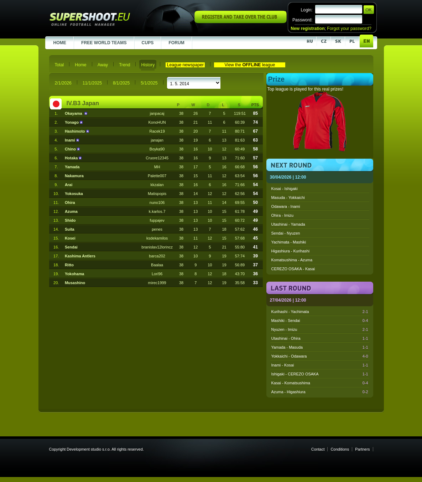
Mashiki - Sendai (319, 320)
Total (59, 64)
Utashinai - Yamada (288, 224)
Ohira (70, 202)
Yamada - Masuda (319, 347)
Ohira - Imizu (282, 215)
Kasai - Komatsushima (319, 383)
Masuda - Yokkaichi (288, 197)
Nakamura (74, 176)
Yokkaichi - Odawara (319, 356)
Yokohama (74, 274)
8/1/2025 (121, 83)
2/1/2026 (63, 83)
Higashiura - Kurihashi (290, 251)
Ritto (69, 265)
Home (80, 64)
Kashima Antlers (80, 256)
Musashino (75, 283)
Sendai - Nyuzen (285, 233)
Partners (362, 449)
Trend (124, 64)
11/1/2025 (92, 83)
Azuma (71, 211)
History (148, 64)
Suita (69, 229)
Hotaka (72, 158)
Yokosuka (74, 193)
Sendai (71, 247)
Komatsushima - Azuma (292, 260)
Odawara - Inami (285, 206)
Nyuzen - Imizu (319, 329)
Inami (70, 140)
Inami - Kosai (319, 365)
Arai (68, 185)
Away (103, 64)
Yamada (72, 167)
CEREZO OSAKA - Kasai (293, 269)
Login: (307, 9)
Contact (318, 449)
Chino (71, 149)
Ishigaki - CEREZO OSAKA (319, 374)
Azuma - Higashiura (319, 392)
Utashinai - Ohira (319, 338)
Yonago (72, 122)
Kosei (70, 238)
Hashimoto (75, 131)
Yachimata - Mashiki (288, 242)
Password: (302, 19)
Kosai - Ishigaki (284, 188)
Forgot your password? (349, 28)
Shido (70, 220)
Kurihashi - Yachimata (319, 311)
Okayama (74, 113)
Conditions (339, 449)
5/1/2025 (149, 83)
